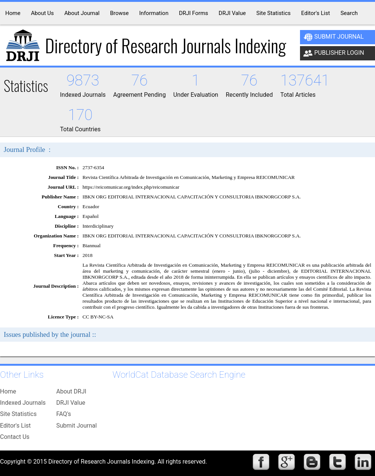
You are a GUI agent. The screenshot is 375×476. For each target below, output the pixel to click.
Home (8, 391)
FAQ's (63, 413)
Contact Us (15, 436)
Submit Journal (333, 37)
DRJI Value (70, 402)
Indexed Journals (23, 402)
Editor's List (15, 425)
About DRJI (71, 391)
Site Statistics (18, 413)
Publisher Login (333, 53)
